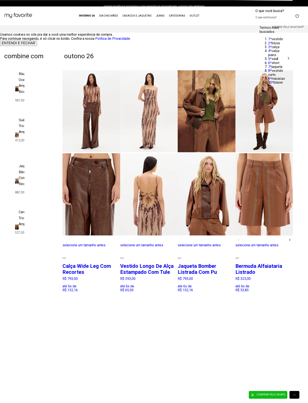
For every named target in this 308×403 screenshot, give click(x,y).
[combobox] (270, 16)
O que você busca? (269, 11)
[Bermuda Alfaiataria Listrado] (264, 181)
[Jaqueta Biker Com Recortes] (19, 181)
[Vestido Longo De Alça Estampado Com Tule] (149, 181)
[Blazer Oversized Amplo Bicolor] (19, 89)
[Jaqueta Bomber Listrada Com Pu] (206, 181)
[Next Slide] (289, 240)
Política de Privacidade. (113, 39)
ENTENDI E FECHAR (18, 43)
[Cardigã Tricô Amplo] (19, 228)
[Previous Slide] (238, 240)
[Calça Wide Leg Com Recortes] (91, 181)
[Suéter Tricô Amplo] (19, 135)
